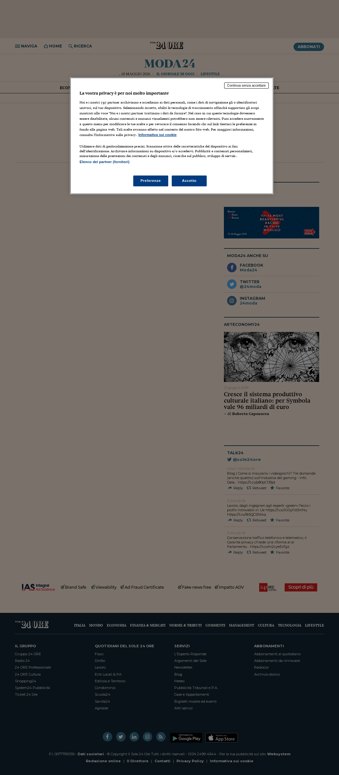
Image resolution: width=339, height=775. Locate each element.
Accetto (189, 181)
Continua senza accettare (246, 85)
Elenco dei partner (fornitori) (104, 162)
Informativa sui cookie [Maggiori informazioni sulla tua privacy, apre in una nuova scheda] (157, 135)
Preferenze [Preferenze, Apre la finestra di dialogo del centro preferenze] (151, 181)
